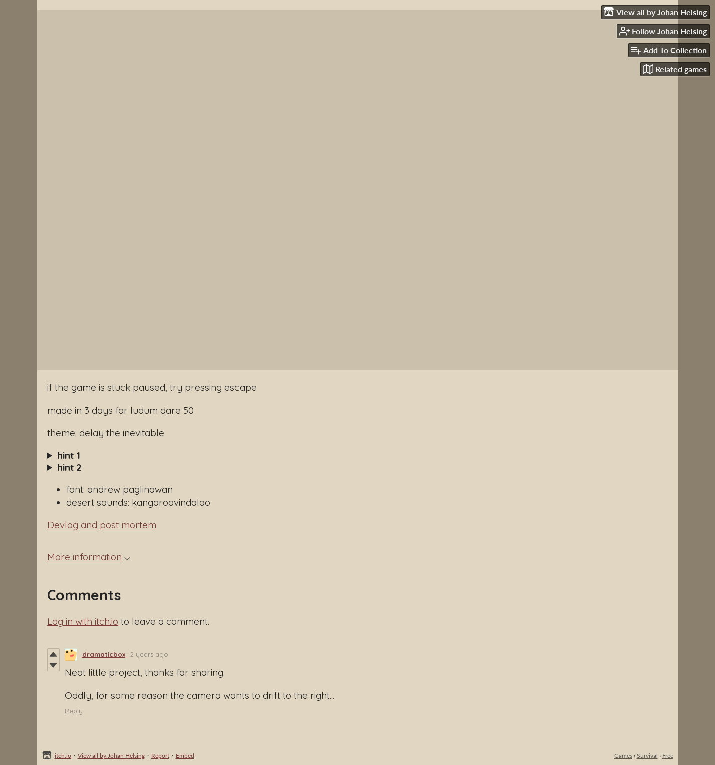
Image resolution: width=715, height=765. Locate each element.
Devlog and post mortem (101, 525)
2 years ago (149, 654)
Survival (647, 755)
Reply (74, 711)
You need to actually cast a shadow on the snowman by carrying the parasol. (357, 467)
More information (88, 557)
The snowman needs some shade (357, 455)
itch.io (63, 755)
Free (667, 755)
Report (160, 755)
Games (623, 755)
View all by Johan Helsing (111, 755)
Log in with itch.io (82, 621)
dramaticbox (103, 654)
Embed (185, 755)
